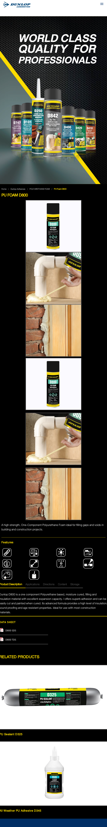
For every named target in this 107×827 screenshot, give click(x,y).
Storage (74, 584)
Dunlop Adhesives (18, 189)
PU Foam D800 (60, 189)
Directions (48, 584)
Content (62, 584)
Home (3, 189)
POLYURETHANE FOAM (40, 189)
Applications (32, 584)
